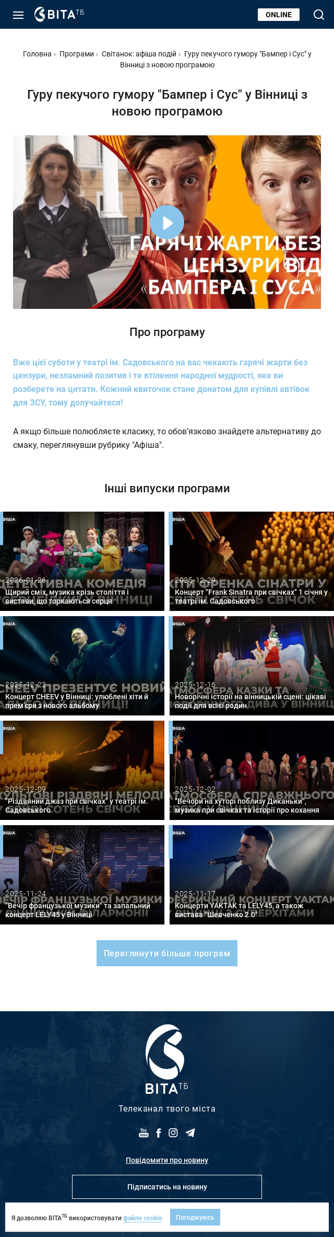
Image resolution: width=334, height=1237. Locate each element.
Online (279, 14)
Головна (37, 54)
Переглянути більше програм (167, 952)
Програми (76, 54)
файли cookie (142, 1217)
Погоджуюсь (195, 1217)
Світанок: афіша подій (139, 54)
